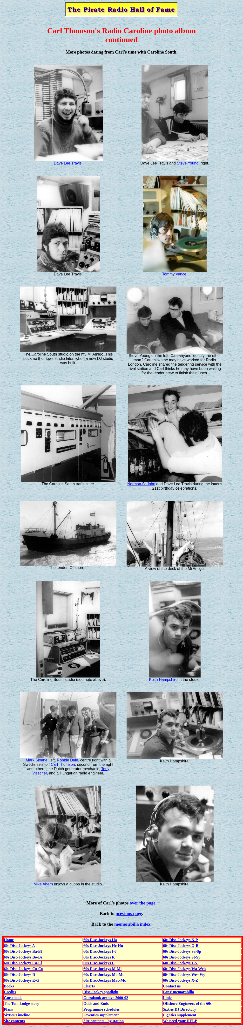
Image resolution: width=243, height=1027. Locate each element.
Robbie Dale (67, 760)
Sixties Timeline (17, 1015)
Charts (89, 986)
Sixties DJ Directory (179, 1009)
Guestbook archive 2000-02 (105, 998)
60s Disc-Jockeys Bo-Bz (23, 957)
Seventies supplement (101, 1015)
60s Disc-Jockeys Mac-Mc (104, 980)
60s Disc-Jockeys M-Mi (102, 969)
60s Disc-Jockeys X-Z (180, 980)
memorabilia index (132, 924)
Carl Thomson (63, 764)
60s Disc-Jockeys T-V (180, 963)
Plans (8, 1009)
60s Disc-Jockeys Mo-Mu (104, 974)
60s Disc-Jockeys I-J (100, 951)
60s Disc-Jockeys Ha (100, 940)
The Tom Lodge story (21, 1003)
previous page (128, 913)
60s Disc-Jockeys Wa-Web (184, 969)
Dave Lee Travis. (68, 163)
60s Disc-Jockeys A (19, 946)
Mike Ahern (43, 884)
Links (167, 998)
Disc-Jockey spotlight (100, 992)
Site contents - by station (103, 1021)
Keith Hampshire (163, 680)
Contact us (172, 986)
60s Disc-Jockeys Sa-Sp (182, 951)
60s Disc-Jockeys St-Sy (181, 957)
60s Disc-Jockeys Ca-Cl (23, 963)
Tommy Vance (174, 274)
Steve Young (187, 163)
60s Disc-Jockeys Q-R (181, 946)
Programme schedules (101, 1009)
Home (9, 940)
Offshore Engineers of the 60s (187, 1003)
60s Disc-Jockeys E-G (21, 980)
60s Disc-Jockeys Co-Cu (23, 969)
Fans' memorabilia (178, 992)
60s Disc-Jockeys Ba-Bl (23, 951)
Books (9, 986)
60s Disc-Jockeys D (19, 974)
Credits (10, 992)
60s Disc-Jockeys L (99, 963)
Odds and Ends (96, 1003)
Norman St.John (141, 484)
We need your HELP (180, 1021)
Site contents (14, 1021)
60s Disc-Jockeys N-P (180, 940)
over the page (142, 902)
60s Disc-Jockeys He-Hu (103, 946)
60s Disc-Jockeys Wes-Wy (184, 974)
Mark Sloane (36, 760)
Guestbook (13, 998)
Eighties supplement (179, 1015)
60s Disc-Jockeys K (99, 957)
